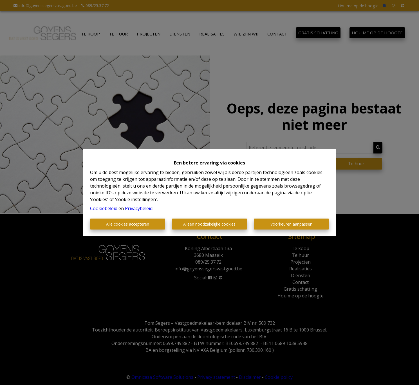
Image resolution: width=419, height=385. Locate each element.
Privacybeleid (139, 208)
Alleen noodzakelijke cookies (209, 224)
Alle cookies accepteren (127, 224)
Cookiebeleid (103, 208)
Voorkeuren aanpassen (291, 224)
